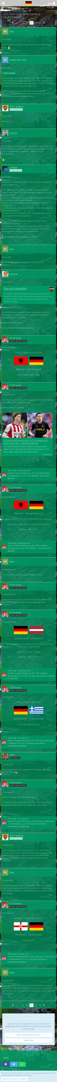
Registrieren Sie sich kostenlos (18, 1026)
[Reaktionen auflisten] (4, 159)
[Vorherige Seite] (13, 23)
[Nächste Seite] (44, 23)
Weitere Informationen (9, 1079)
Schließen (23, 1079)
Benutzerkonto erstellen (28, 1035)
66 (27, 22)
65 (23, 22)
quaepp (24, 237)
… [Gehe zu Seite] (19, 22)
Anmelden (28, 1040)
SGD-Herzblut (10, 73)
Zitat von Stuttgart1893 (15, 288)
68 (36, 22)
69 (40, 22)
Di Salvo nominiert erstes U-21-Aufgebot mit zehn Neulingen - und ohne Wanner (26, 442)
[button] (3, 3)
